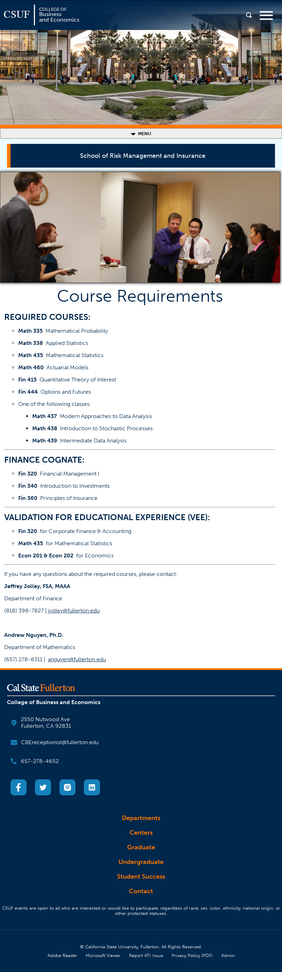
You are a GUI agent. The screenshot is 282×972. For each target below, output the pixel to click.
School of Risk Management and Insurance (142, 156)
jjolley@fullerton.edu (74, 610)
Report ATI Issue (146, 955)
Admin (228, 955)
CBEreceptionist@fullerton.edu (60, 742)
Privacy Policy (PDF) (192, 955)
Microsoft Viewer (103, 955)
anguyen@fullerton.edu (77, 659)
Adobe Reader (62, 955)
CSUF (16, 15)
